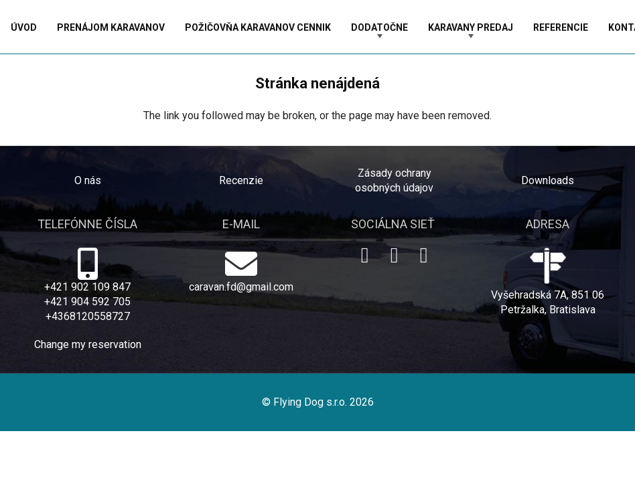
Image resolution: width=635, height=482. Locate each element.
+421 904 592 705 (87, 301)
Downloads (547, 180)
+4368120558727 (88, 316)
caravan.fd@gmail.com (241, 286)
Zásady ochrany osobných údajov (394, 180)
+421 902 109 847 (87, 286)
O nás (87, 180)
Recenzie (241, 180)
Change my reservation (87, 344)
